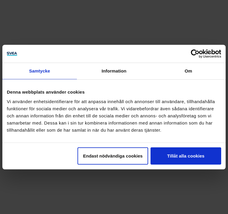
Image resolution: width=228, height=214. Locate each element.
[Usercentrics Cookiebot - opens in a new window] (195, 53)
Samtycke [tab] (39, 70)
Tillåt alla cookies (186, 155)
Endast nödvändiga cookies (113, 155)
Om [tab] (188, 70)
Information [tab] (114, 70)
